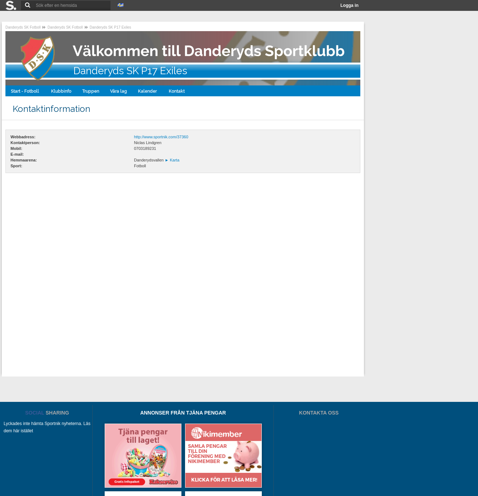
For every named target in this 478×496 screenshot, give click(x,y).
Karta (172, 160)
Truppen (90, 91)
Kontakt (177, 91)
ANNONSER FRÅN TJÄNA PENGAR (183, 413)
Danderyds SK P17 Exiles (110, 27)
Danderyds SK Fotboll (23, 27)
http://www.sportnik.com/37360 (161, 137)
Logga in (349, 5)
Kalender (148, 91)
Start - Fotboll (25, 91)
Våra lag (118, 91)
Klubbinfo (61, 91)
